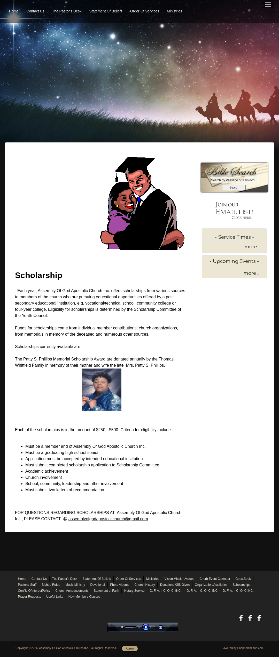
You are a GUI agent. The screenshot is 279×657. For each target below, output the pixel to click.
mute (123, 627)
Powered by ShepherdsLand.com (242, 647)
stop (165, 627)
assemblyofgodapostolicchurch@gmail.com (108, 519)
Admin (130, 648)
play (147, 627)
